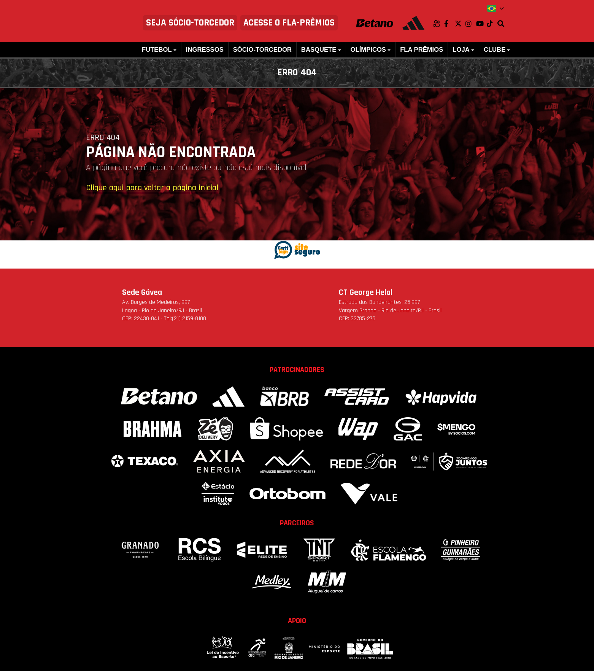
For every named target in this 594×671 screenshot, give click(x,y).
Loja (461, 49)
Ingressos (205, 49)
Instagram (470, 23)
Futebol (157, 49)
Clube (494, 49)
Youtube (481, 23)
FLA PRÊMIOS (421, 49)
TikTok (492, 23)
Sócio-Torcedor (262, 49)
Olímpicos (368, 49)
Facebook (449, 23)
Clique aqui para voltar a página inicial (152, 188)
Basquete (318, 49)
